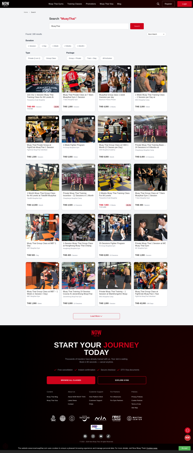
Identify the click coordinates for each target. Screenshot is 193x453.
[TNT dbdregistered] (96, 427)
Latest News (72, 400)
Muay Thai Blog (52, 397)
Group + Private (75, 58)
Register (168, 4)
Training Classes (74, 4)
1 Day (44, 46)
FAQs (91, 404)
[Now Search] (158, 4)
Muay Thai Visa (106, 4)
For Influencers (115, 397)
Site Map (134, 408)
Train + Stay (91, 58)
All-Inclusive (107, 58)
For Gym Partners (116, 400)
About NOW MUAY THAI (76, 397)
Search (137, 26)
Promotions (91, 4)
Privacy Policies (137, 397)
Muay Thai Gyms (56, 4)
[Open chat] (188, 430)
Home (26, 12)
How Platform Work (96, 397)
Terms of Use (136, 404)
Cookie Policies (136, 400)
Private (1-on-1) (34, 58)
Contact (70, 404)
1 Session (32, 46)
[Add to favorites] (56, 68)
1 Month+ (81, 46)
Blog (119, 4)
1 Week (55, 46)
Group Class (51, 58)
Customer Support (95, 400)
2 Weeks (67, 46)
